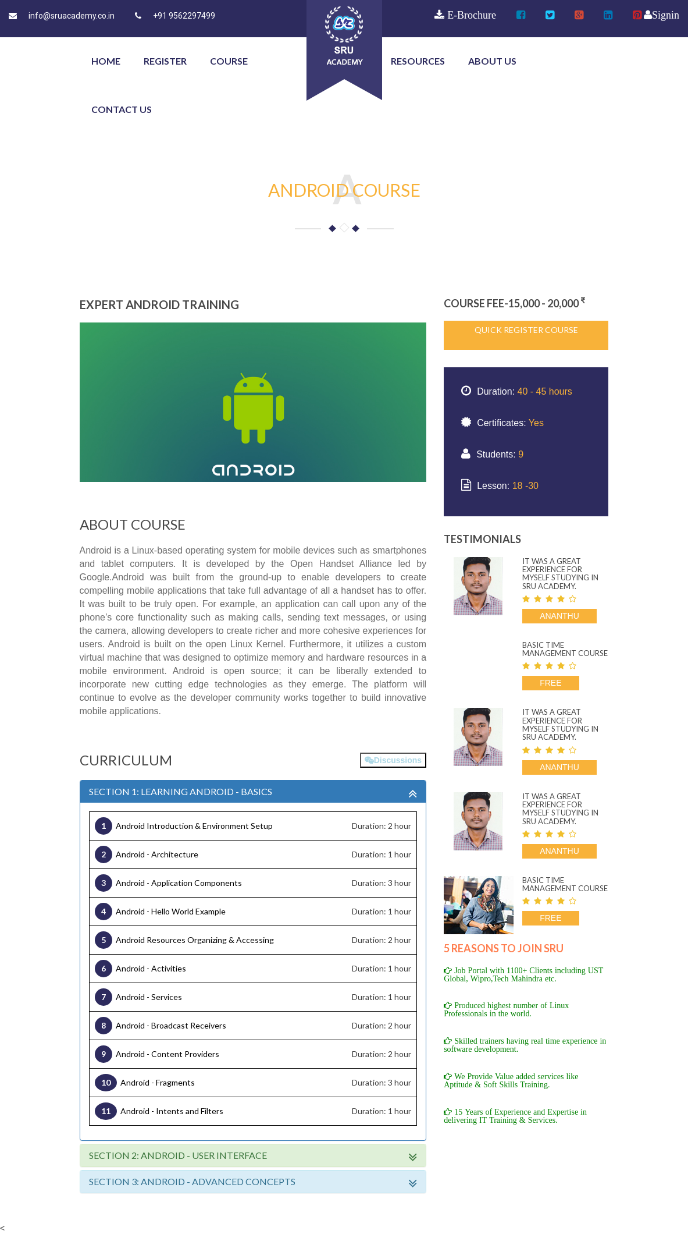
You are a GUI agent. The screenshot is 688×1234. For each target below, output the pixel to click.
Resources (418, 60)
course (229, 60)
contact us (121, 109)
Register (165, 60)
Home (105, 60)
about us (492, 60)
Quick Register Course (526, 330)
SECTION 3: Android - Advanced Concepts (253, 1181)
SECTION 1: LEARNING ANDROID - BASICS (253, 791)
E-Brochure (470, 15)
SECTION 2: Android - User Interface (253, 1155)
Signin (665, 15)
